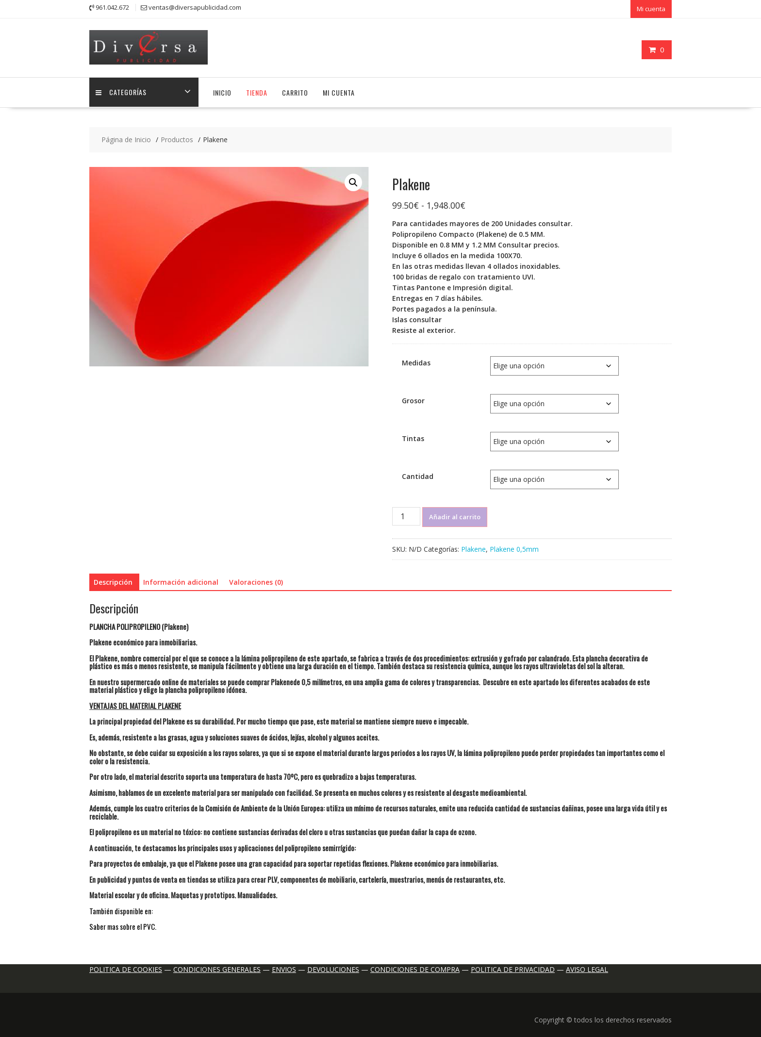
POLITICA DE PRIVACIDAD (513, 966)
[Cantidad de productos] (406, 513)
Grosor (413, 397)
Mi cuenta (651, 8)
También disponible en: (121, 908)
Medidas (416, 359)
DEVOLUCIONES (333, 966)
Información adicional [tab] (180, 578)
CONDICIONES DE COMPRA (415, 966)
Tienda (256, 89)
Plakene (473, 545)
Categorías (122, 89)
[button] (353, 179)
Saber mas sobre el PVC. (122, 923)
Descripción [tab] (113, 578)
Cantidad (417, 472)
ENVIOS (284, 966)
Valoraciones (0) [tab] (256, 578)
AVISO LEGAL (587, 966)
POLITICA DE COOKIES (125, 966)
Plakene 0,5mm (514, 545)
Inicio (222, 89)
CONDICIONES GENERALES (217, 966)
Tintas (413, 435)
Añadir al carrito (454, 513)
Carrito (295, 89)
